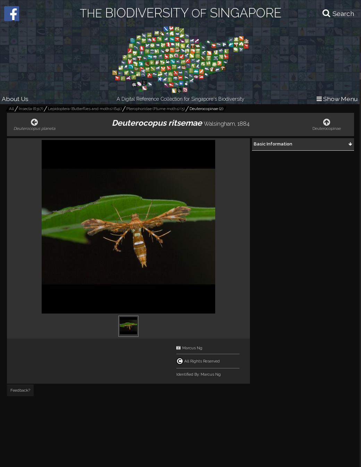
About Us (15, 98)
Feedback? (20, 390)
